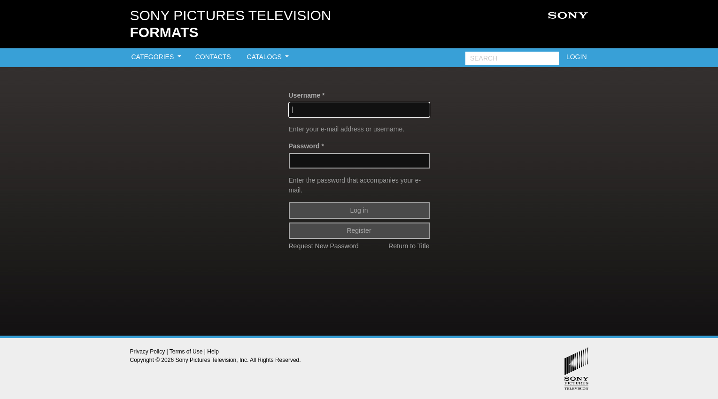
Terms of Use (186, 351)
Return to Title (408, 246)
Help (213, 351)
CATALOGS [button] (265, 57)
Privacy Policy (147, 351)
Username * (307, 95)
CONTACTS (213, 57)
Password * (306, 146)
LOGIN (576, 57)
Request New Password (324, 246)
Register (359, 230)
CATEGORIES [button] (153, 57)
